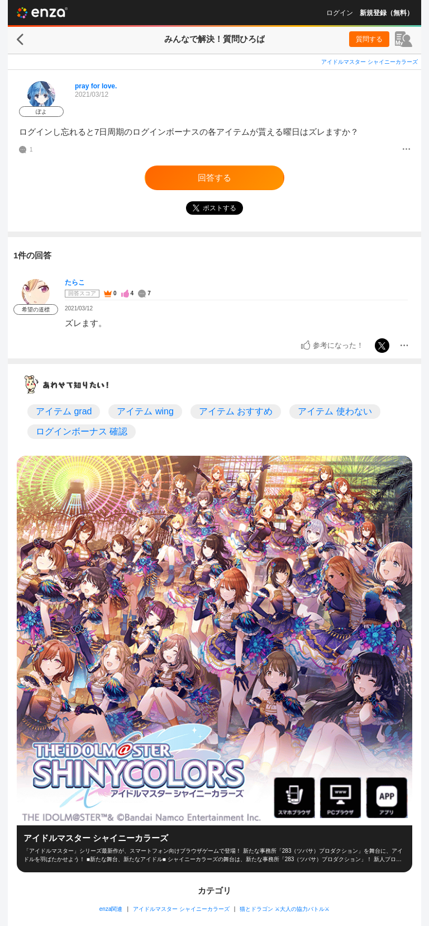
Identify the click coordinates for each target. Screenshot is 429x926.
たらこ (75, 282)
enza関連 (111, 909)
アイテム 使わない (334, 411)
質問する (369, 39)
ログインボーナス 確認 (81, 431)
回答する (214, 177)
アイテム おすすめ (236, 411)
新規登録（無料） (386, 13)
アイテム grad (64, 411)
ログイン (339, 13)
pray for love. (96, 86)
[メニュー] (406, 149)
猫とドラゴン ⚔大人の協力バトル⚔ (285, 909)
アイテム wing (145, 411)
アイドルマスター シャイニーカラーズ (369, 62)
